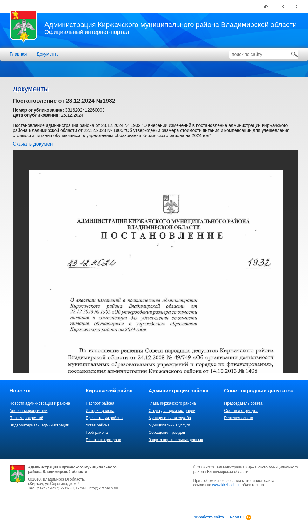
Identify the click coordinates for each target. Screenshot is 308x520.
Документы (48, 54)
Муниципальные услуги (169, 425)
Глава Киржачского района (172, 403)
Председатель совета (243, 403)
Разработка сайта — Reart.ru (218, 517)
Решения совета (238, 418)
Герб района (97, 432)
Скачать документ (34, 144)
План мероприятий (26, 418)
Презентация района (104, 418)
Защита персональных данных (176, 440)
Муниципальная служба (170, 418)
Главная (18, 54)
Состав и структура (241, 410)
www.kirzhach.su (226, 485)
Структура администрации (172, 410)
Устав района (98, 425)
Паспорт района (100, 403)
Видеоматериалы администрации (39, 425)
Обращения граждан (167, 432)
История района (100, 410)
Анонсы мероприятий (28, 410)
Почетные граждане (103, 440)
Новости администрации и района (40, 403)
